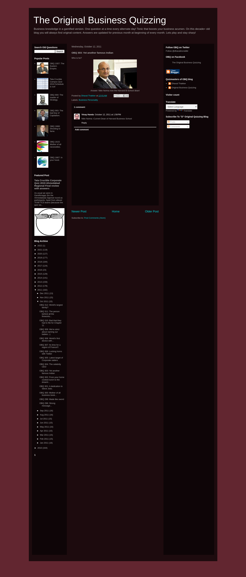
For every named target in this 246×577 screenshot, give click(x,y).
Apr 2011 (44, 431)
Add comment (82, 129)
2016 (40, 270)
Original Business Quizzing (184, 87)
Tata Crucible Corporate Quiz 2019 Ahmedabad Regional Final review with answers (48, 184)
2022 (40, 245)
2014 (40, 278)
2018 (40, 262)
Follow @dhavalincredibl (177, 51)
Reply (84, 123)
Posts (171, 122)
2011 (40, 290)
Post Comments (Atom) (94, 218)
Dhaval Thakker (179, 83)
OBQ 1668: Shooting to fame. (55, 128)
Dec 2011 (44, 293)
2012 (40, 286)
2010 (40, 448)
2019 (40, 257)
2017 (40, 266)
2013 (40, 282)
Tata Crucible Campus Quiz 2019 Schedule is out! (57, 83)
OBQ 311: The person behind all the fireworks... (49, 314)
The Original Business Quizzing (100, 20)
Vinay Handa (88, 114)
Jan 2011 (44, 443)
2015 (40, 274)
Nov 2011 (44, 297)
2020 (40, 254)
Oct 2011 (44, 301)
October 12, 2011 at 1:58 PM (108, 114)
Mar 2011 (44, 435)
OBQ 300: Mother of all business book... (50, 394)
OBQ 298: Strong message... (47, 404)
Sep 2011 (44, 410)
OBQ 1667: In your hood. (56, 158)
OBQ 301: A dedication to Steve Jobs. (51, 387)
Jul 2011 (44, 419)
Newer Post (79, 211)
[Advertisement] (49, 504)
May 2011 (45, 427)
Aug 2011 (44, 415)
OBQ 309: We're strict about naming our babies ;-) (49, 331)
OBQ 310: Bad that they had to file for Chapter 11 (50, 323)
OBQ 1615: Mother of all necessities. (55, 144)
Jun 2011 (44, 422)
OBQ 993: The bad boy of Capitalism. (56, 113)
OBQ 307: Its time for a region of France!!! (50, 346)
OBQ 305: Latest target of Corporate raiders (51, 359)
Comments (174, 126)
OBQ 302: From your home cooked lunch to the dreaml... (51, 379)
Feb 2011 (44, 439)
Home (116, 211)
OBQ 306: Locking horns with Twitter (50, 352)
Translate (184, 111)
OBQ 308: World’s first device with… (49, 339)
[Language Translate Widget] (181, 106)
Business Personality (88, 100)
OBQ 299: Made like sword (51, 399)
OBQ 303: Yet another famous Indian (49, 372)
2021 (40, 250)
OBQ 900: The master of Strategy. (56, 97)
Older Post (152, 211)
